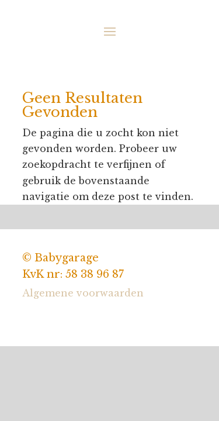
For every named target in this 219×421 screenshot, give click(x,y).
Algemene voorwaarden (83, 293)
